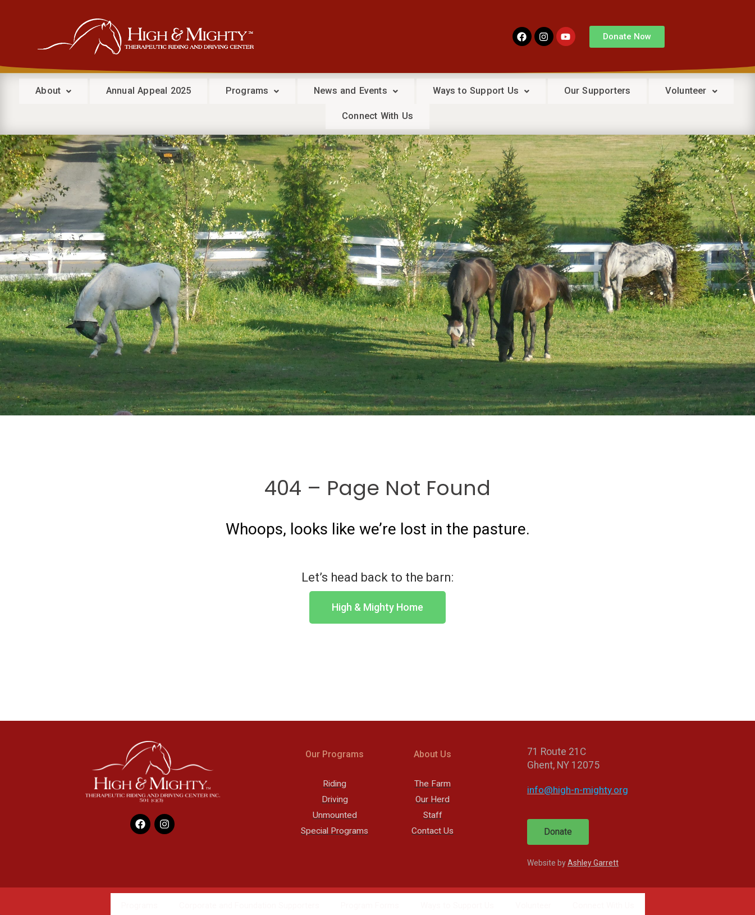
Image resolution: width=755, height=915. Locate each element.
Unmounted (335, 814)
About (83, 91)
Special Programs (334, 830)
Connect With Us (423, 115)
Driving (335, 798)
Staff (432, 814)
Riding (334, 782)
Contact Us (432, 830)
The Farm (432, 782)
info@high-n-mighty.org (577, 788)
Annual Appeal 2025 (184, 91)
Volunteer (322, 115)
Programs (294, 91)
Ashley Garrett (593, 861)
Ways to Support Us (533, 91)
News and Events (402, 91)
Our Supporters (654, 91)
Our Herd (432, 798)
